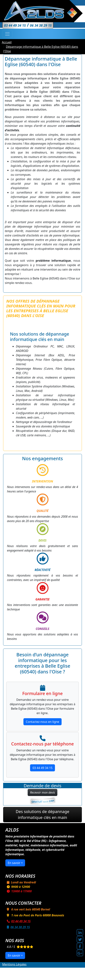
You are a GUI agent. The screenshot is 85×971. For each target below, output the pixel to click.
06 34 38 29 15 (17, 927)
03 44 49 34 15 (42, 768)
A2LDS (40, 969)
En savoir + (15, 863)
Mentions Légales (14, 964)
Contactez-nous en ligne (42, 722)
